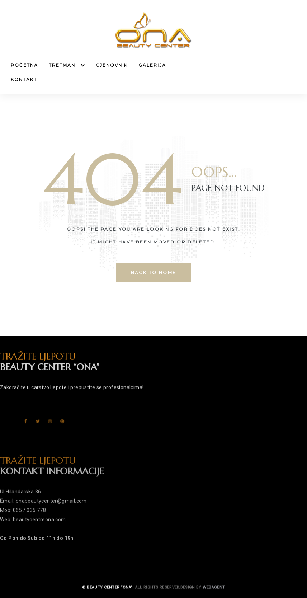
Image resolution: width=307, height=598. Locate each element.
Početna (24, 65)
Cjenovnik (112, 65)
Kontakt (24, 79)
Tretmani (67, 65)
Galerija (152, 65)
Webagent (214, 595)
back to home (153, 272)
